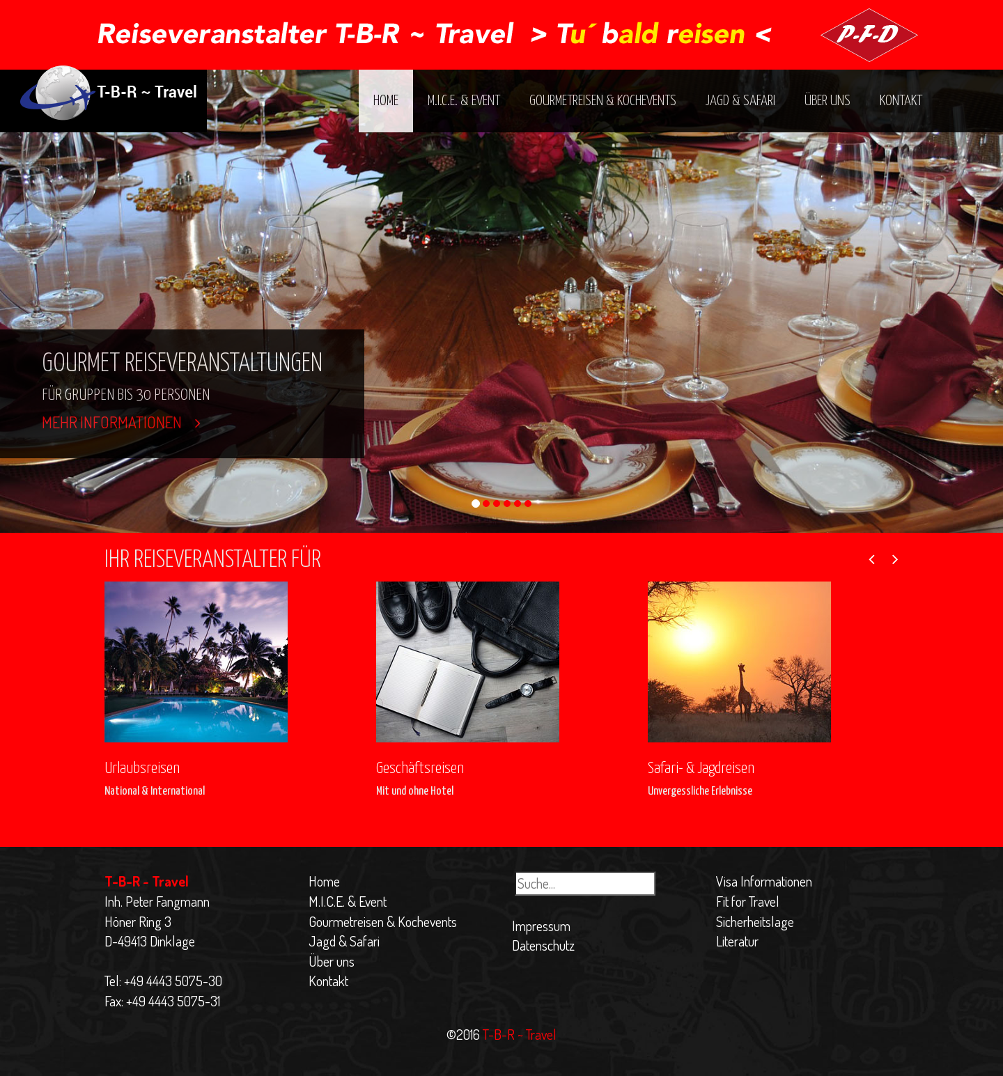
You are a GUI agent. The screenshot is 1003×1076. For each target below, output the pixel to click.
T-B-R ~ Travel (518, 1034)
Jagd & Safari (740, 101)
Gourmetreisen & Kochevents (602, 101)
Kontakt (901, 101)
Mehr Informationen (121, 422)
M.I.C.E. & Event (464, 101)
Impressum (541, 926)
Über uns (827, 101)
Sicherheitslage (755, 921)
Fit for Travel (747, 901)
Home (385, 101)
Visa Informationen (764, 881)
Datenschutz (543, 945)
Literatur (737, 941)
